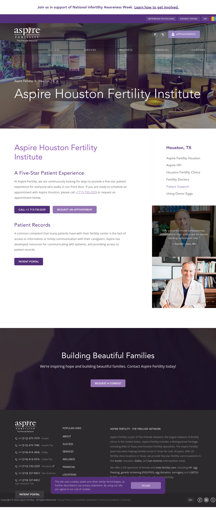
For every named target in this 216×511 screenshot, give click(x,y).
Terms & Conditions (109, 499)
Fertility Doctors (177, 179)
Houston (46, 466)
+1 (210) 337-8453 (29, 473)
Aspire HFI (174, 165)
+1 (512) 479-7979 (29, 438)
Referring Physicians (161, 19)
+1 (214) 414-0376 (29, 459)
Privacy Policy (64, 499)
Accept (146, 485)
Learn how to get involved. (156, 7)
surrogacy (177, 472)
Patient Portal (29, 261)
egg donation (163, 472)
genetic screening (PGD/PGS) (137, 472)
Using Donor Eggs (179, 194)
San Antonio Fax (24, 483)
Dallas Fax (47, 459)
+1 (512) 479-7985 (29, 445)
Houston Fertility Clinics (183, 172)
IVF (190, 467)
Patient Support (177, 187)
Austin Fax (47, 445)
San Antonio (49, 473)
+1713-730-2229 (86, 192)
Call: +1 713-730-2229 (32, 209)
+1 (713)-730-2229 (29, 466)
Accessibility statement (85, 499)
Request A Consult (108, 383)
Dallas (45, 452)
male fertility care (166, 467)
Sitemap (126, 499)
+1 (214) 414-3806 (29, 452)
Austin (45, 438)
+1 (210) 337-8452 (29, 480)
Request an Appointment (74, 209)
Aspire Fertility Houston (183, 158)
